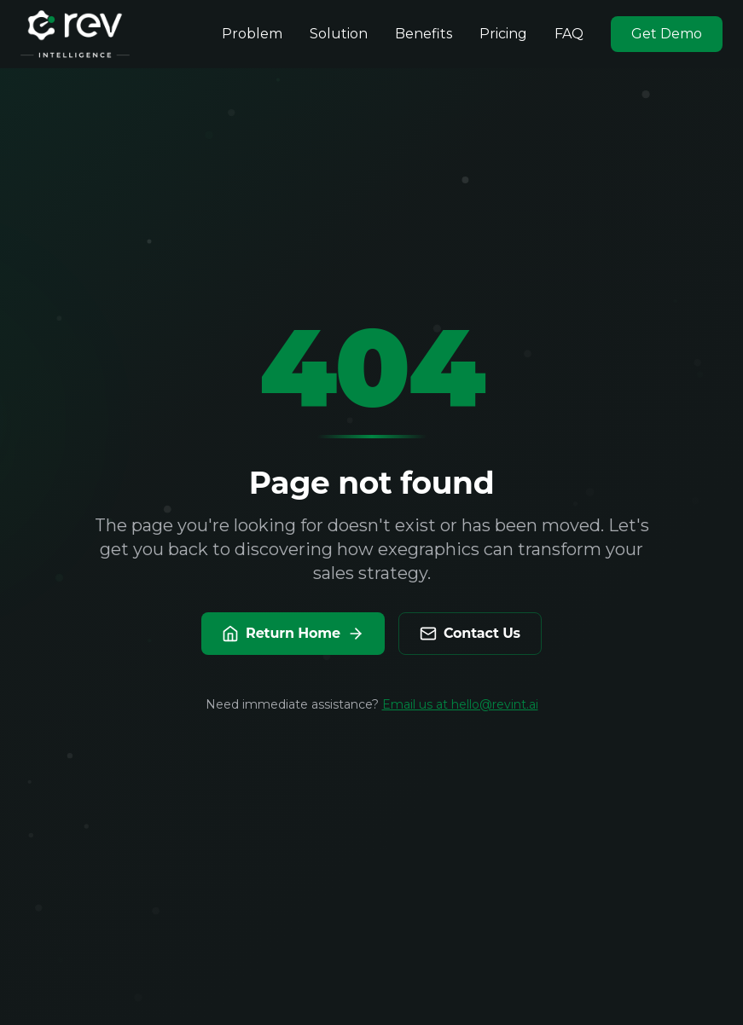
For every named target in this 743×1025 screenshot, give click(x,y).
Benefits (423, 34)
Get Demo (666, 34)
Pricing (503, 34)
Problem (252, 34)
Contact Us (470, 633)
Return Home (293, 633)
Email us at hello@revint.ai (460, 704)
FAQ (568, 34)
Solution (339, 34)
